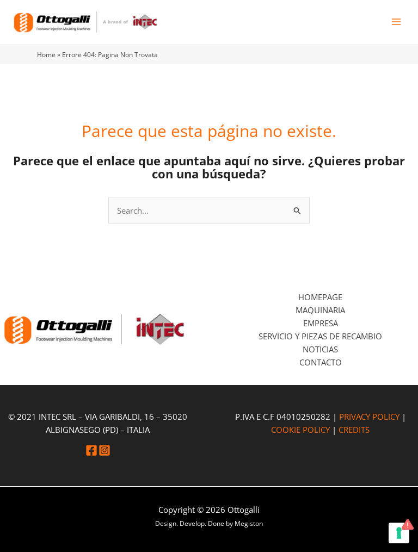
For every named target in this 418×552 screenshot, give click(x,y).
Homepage (320, 296)
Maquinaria (320, 310)
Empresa (320, 323)
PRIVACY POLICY (369, 416)
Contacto (320, 362)
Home (46, 54)
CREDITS (354, 429)
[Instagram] (104, 450)
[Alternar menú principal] (396, 22)
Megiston (249, 523)
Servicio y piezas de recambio (320, 336)
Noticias (320, 349)
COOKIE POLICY (300, 429)
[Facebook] (91, 450)
